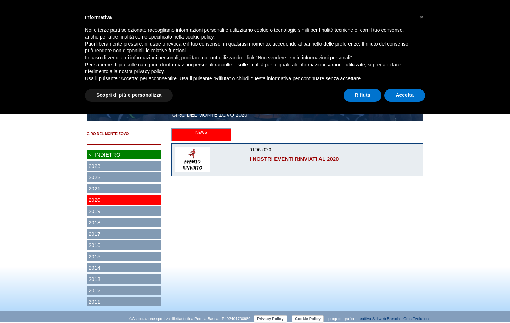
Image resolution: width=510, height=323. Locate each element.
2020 (94, 200)
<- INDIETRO (104, 155)
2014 (94, 268)
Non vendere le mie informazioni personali (303, 57)
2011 (94, 302)
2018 (94, 222)
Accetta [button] (405, 95)
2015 (94, 256)
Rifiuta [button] (362, 95)
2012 (94, 290)
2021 (94, 189)
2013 (94, 279)
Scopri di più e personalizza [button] (129, 95)
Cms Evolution (416, 319)
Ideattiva (364, 319)
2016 (94, 245)
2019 (94, 211)
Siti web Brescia (386, 319)
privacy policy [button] (149, 71)
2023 (94, 166)
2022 (94, 177)
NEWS (201, 132)
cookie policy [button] (199, 37)
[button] (421, 17)
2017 (94, 234)
